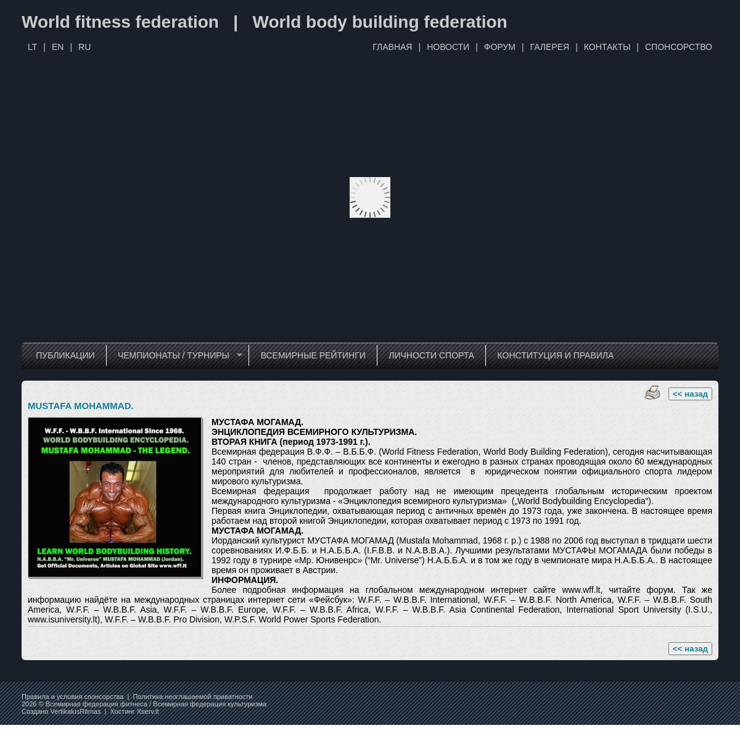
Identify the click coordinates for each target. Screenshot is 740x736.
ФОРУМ (500, 47)
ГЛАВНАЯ (392, 47)
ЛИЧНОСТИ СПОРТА (431, 355)
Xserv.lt (148, 711)
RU (84, 47)
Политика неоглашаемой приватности (192, 696)
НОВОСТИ (448, 47)
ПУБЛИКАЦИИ (65, 355)
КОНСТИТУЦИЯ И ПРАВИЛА (556, 355)
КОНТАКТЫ (607, 47)
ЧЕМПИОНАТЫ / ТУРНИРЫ (174, 355)
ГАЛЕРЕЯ (550, 47)
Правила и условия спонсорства (72, 696)
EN (58, 47)
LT (32, 47)
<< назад (690, 394)
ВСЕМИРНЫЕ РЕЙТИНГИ (313, 355)
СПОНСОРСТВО (678, 47)
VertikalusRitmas (76, 711)
